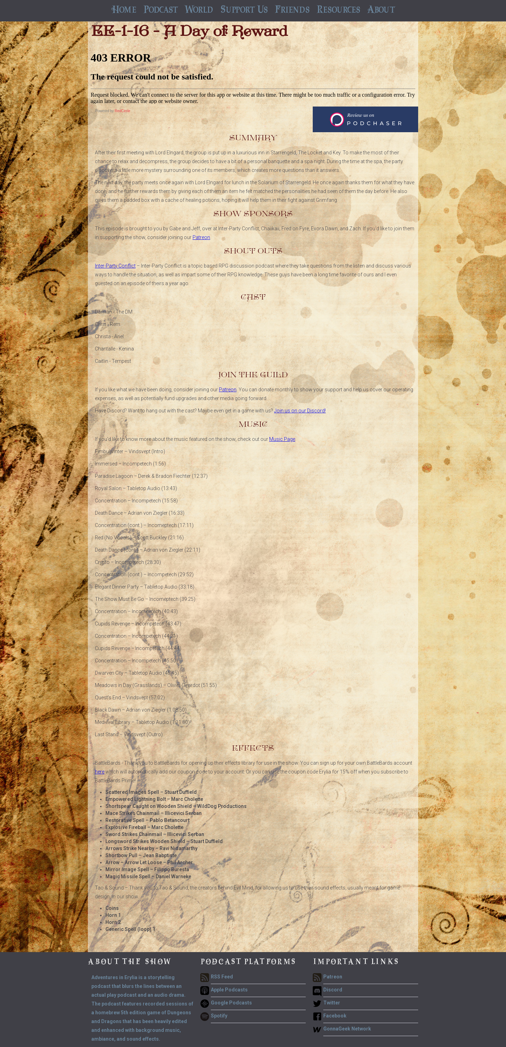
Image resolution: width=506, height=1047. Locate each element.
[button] (160, 10)
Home (123, 11)
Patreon (201, 237)
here (99, 772)
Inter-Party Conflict (115, 266)
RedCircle (122, 111)
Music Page (282, 439)
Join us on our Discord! (300, 410)
